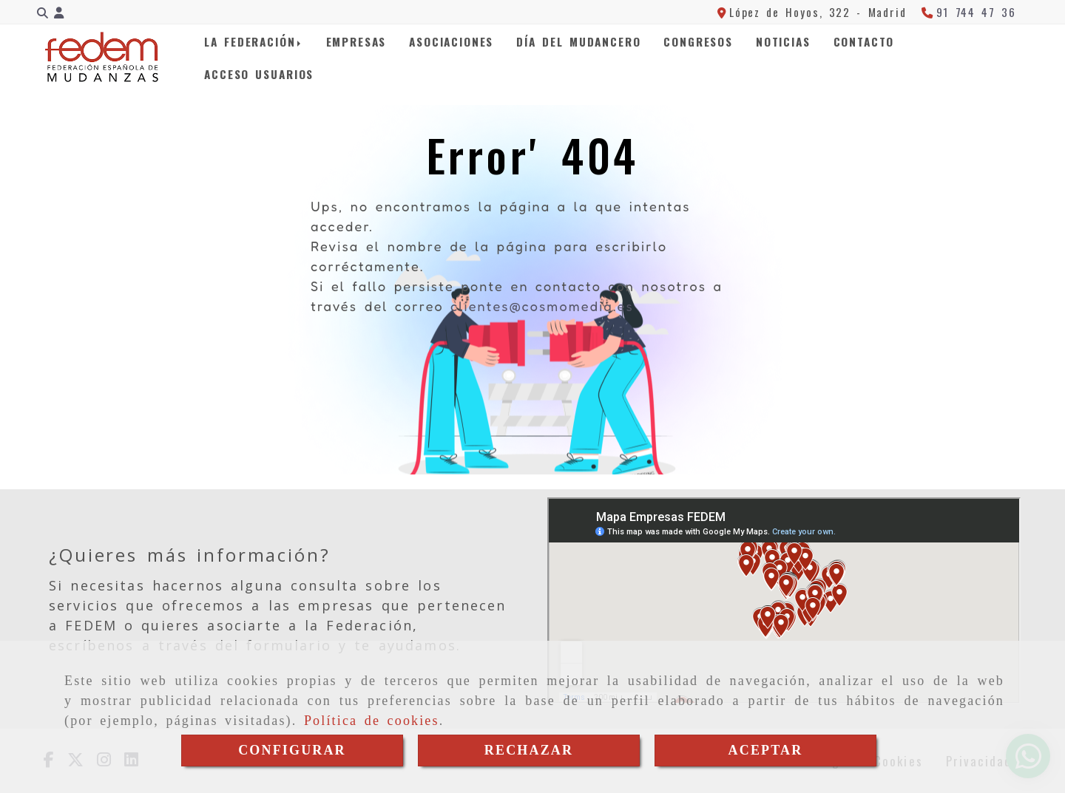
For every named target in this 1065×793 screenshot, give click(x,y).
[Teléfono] (969, 12)
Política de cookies (371, 720)
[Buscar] (42, 12)
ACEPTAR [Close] (765, 750)
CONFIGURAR (292, 750)
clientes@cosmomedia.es (542, 306)
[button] (59, 12)
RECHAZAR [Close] (528, 750)
